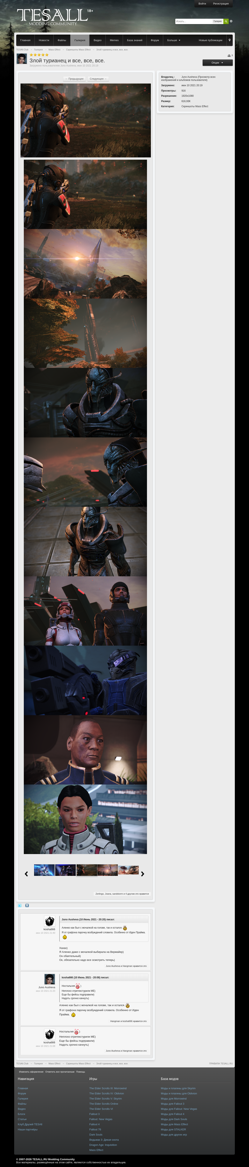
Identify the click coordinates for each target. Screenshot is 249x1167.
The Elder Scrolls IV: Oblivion (106, 1093)
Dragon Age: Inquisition (103, 1144)
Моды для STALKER (173, 1129)
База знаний (134, 40)
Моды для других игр (174, 1134)
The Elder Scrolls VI (101, 1108)
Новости (44, 40)
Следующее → (98, 78)
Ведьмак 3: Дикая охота (104, 1139)
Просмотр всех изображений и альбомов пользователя (188, 79)
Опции (218, 62)
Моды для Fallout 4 (172, 1114)
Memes (114, 40)
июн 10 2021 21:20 (45, 991)
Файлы (62, 40)
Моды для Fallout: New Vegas (179, 1108)
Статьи (22, 1119)
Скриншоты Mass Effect (194, 106)
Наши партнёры (28, 1129)
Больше (174, 40)
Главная (25, 40)
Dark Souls (95, 1134)
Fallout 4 (94, 1124)
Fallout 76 (95, 1129)
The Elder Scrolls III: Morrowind (107, 1088)
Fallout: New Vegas (100, 1119)
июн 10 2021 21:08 (45, 1046)
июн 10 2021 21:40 (45, 933)
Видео (97, 40)
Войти (202, 3)
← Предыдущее (74, 78)
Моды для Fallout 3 (172, 1103)
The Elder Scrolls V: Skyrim (105, 1098)
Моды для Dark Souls (174, 1119)
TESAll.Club (22, 1063)
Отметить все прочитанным (59, 1072)
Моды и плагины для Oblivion (179, 1093)
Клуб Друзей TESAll (30, 1124)
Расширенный (231, 21)
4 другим (130, 894)
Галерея (80, 40)
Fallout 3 (94, 1114)
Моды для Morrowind (174, 1098)
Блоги (21, 1114)
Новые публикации (210, 40)
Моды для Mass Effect (174, 1124)
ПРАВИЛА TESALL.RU (221, 1063)
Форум (155, 40)
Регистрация (221, 3)
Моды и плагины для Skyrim (178, 1088)
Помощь (80, 1072)
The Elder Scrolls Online (103, 1103)
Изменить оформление (31, 1072)
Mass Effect (54, 1063)
